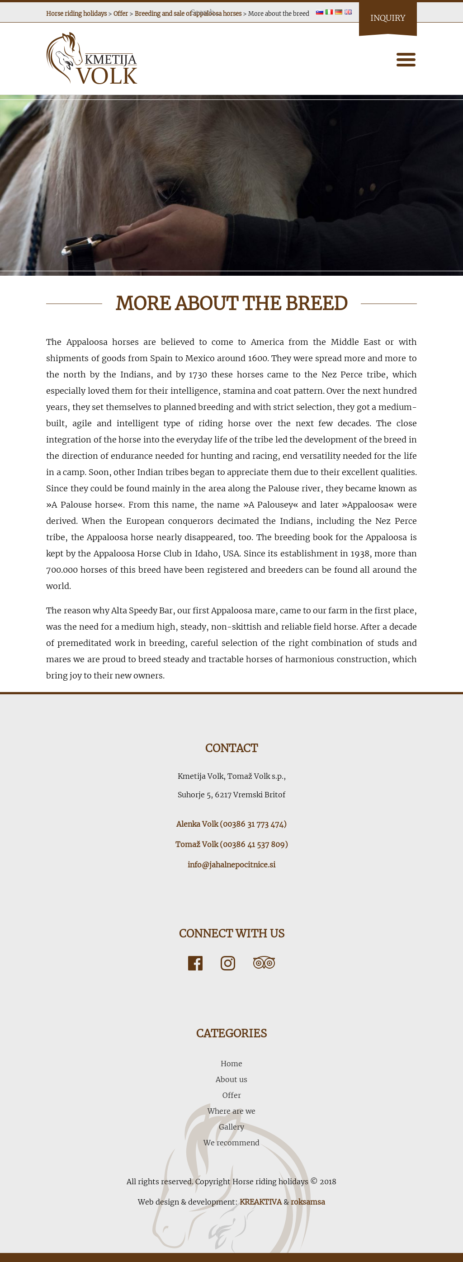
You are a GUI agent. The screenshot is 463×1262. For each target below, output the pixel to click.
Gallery (231, 1126)
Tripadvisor (264, 963)
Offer (231, 1095)
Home (231, 1063)
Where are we (231, 1111)
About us (231, 1079)
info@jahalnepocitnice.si (231, 864)
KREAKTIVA (261, 1201)
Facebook (195, 963)
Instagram (228, 963)
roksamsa (308, 1201)
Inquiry (388, 18)
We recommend (231, 1142)
